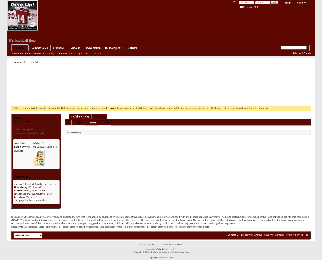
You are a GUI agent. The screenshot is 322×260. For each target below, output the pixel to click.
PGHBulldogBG (22, 190)
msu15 (39, 187)
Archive (258, 234)
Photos (106, 123)
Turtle (29, 197)
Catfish (79, 123)
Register (302, 2)
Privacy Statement (274, 234)
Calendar (36, 53)
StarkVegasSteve (36, 193)
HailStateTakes (39, 48)
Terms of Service (294, 234)
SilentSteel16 (38, 190)
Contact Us (233, 234)
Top (306, 234)
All (68, 122)
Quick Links (84, 53)
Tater (48, 193)
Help (288, 2)
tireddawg (19, 197)
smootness (20, 193)
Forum (20, 48)
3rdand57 (58, 48)
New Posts (17, 53)
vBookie (75, 48)
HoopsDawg (20, 187)
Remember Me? (249, 7)
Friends (93, 123)
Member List (19, 62)
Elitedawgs (247, 234)
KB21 (31, 187)
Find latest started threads (29, 133)
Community (49, 53)
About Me (99, 116)
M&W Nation (93, 48)
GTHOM (132, 48)
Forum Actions (66, 53)
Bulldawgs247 (113, 48)
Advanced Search (302, 53)
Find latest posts (24, 129)
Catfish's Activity (80, 116)
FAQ (27, 53)
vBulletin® (160, 249)
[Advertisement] (161, 74)
